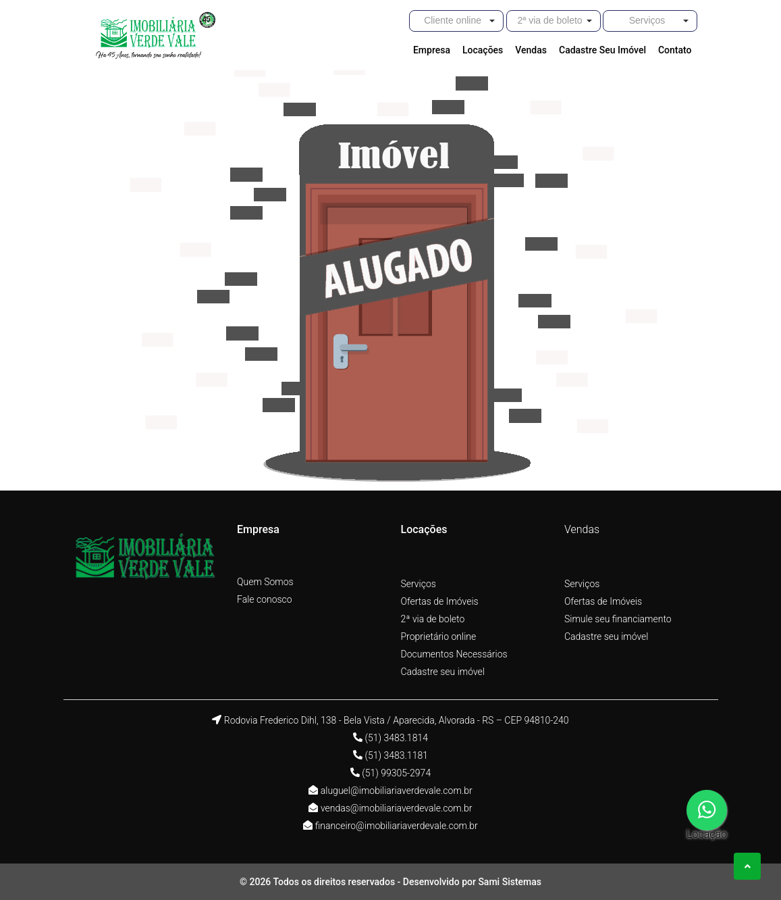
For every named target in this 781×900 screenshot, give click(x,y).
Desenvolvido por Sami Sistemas (472, 881)
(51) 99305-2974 (396, 773)
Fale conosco (264, 599)
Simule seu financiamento (618, 619)
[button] (456, 21)
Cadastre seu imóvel (443, 671)
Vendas (581, 529)
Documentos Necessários (454, 654)
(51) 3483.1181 (396, 755)
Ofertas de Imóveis (440, 601)
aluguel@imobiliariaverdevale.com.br (397, 790)
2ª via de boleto (433, 619)
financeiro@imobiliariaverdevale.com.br (396, 825)
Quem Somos (265, 581)
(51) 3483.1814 (396, 737)
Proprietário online (439, 636)
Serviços (418, 583)
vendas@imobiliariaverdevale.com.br (397, 808)
